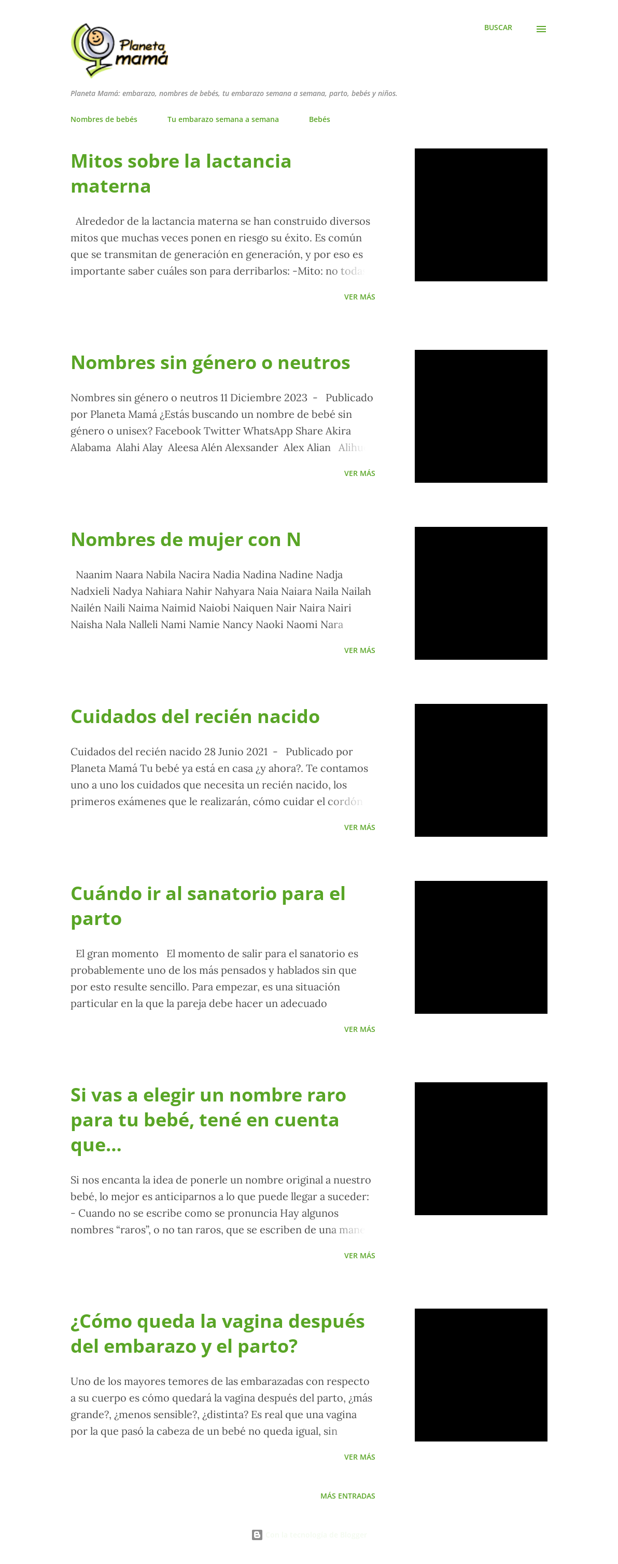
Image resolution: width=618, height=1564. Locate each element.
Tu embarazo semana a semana (223, 119)
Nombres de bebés (104, 119)
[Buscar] (498, 27)
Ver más (359, 297)
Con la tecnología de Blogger (309, 1535)
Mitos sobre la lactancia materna (181, 173)
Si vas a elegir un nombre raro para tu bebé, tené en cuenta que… (208, 1119)
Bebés (319, 119)
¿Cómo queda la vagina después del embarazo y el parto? (218, 1333)
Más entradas (347, 1496)
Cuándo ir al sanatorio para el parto (208, 905)
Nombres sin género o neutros (210, 362)
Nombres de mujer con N (186, 539)
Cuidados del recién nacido (195, 716)
